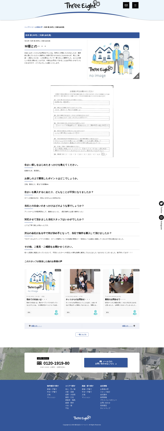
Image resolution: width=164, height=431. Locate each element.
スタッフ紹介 (105, 392)
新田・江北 (69, 397)
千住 (67, 408)
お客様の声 (38, 27)
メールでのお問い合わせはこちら (104, 362)
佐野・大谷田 (70, 394)
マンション (51, 397)
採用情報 (103, 397)
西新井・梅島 (70, 400)
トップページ (28, 27)
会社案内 (103, 394)
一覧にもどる (82, 334)
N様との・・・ (36, 326)
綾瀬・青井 (69, 403)
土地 (48, 394)
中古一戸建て (52, 392)
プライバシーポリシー (108, 400)
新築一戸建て (52, 389)
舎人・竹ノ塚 (70, 389)
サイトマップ (105, 408)
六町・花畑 (69, 392)
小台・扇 (68, 405)
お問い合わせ (105, 403)
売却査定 (103, 405)
